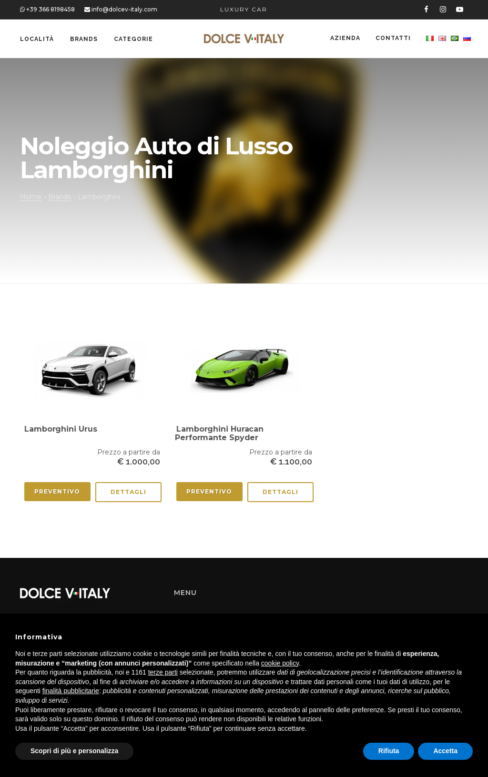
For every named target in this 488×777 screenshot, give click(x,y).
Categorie (133, 39)
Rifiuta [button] (388, 751)
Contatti (392, 39)
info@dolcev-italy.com (120, 9)
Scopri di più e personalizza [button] (74, 751)
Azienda (343, 39)
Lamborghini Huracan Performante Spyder (219, 433)
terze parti (163, 672)
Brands (84, 39)
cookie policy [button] (280, 663)
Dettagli (128, 491)
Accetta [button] (445, 751)
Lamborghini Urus (60, 429)
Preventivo (57, 491)
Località (37, 39)
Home (30, 196)
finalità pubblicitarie (70, 691)
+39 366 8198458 (47, 9)
